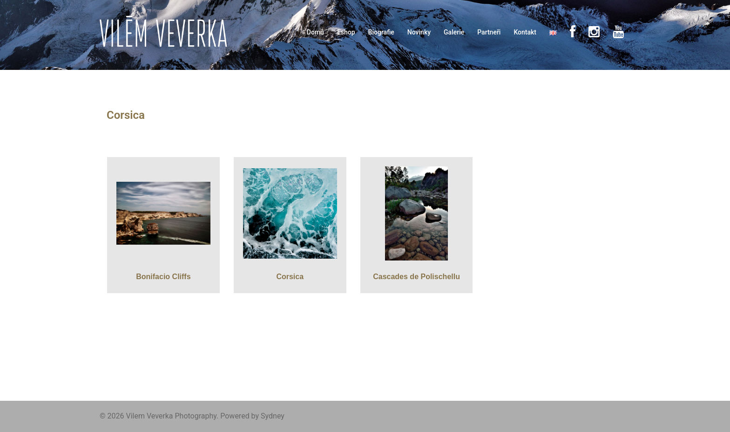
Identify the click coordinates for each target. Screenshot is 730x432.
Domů (315, 32)
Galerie (454, 32)
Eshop (346, 32)
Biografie (381, 32)
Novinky (419, 32)
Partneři (488, 32)
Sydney (272, 415)
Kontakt (525, 32)
